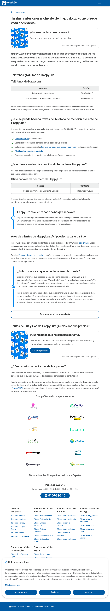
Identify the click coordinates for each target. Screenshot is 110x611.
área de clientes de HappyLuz (32, 255)
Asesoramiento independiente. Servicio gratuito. (79, 46)
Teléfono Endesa (18, 515)
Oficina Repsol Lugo (42, 554)
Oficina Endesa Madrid (43, 515)
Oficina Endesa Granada (43, 535)
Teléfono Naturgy (18, 523)
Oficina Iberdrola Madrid (66, 515)
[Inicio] (12, 12)
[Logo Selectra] (9, 3)
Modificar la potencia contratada (29, 151)
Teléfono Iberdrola (18, 519)
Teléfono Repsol (17, 533)
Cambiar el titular (22, 138)
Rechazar (55, 592)
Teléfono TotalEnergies (20, 536)
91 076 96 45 (55, 495)
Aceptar (88, 592)
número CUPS (17, 388)
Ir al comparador (40, 350)
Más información (12, 585)
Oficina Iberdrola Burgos (66, 539)
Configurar (21, 592)
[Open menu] (99, 3)
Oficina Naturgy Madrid (89, 515)
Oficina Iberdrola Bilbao (66, 529)
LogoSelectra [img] (12, 606)
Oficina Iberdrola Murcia (66, 519)
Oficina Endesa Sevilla (42, 519)
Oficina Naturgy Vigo (88, 525)
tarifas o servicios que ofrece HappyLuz (58, 147)
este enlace (84, 243)
